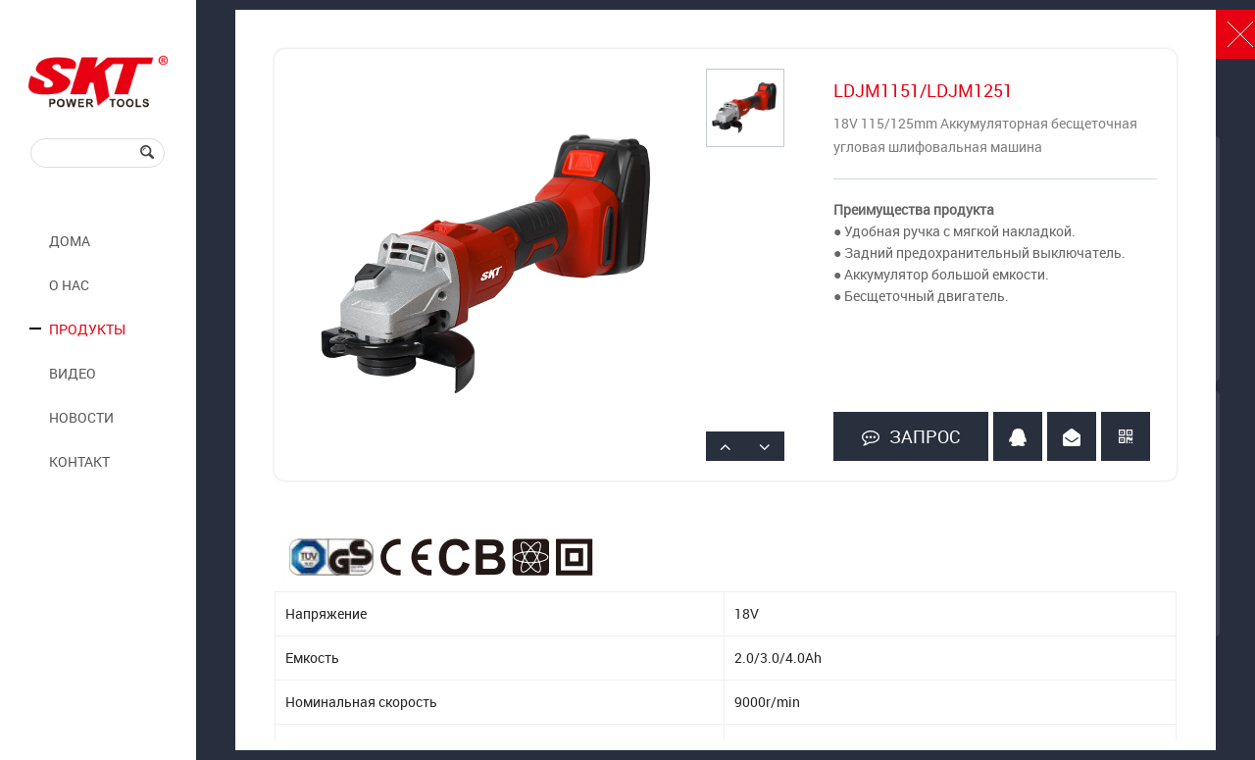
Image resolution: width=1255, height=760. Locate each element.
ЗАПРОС (911, 437)
